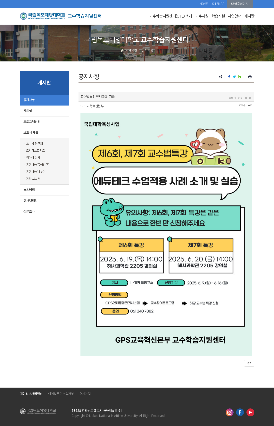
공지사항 (29, 100)
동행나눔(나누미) (36, 171)
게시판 (249, 16)
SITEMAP (218, 4)
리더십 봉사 (33, 157)
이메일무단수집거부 (61, 394)
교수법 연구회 (34, 143)
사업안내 (234, 16)
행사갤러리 (30, 200)
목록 (249, 363)
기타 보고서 (33, 178)
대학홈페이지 (239, 4)
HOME (204, 4)
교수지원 (201, 16)
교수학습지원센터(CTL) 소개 (170, 16)
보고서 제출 (30, 132)
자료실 (27, 111)
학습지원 (218, 16)
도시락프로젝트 (35, 150)
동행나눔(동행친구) (37, 164)
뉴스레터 (29, 190)
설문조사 (29, 211)
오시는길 (85, 394)
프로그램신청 (32, 121)
